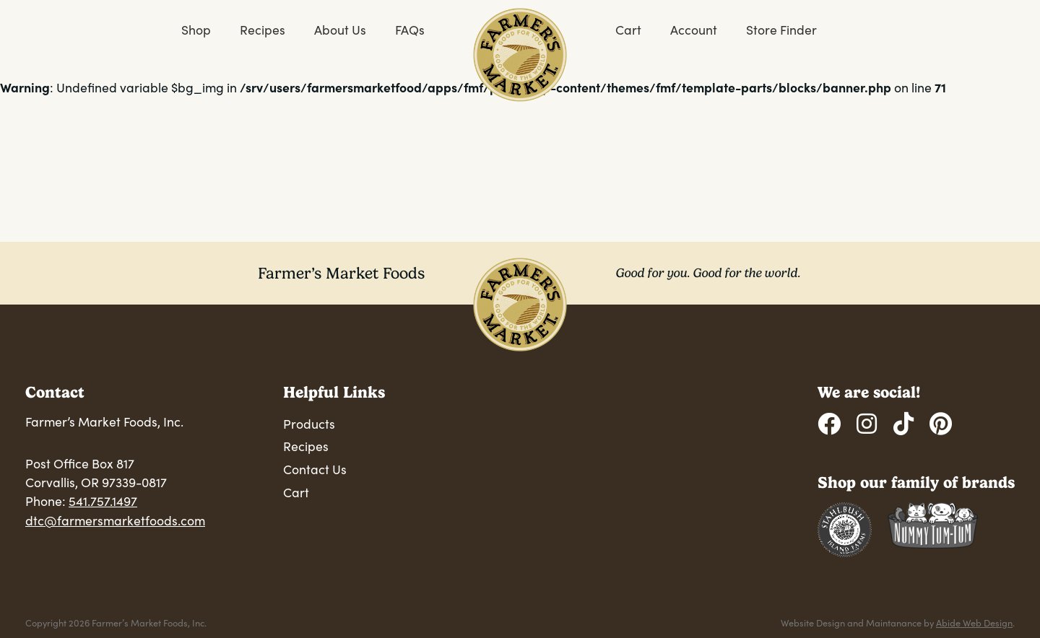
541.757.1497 (103, 501)
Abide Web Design (974, 622)
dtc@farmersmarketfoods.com (115, 520)
